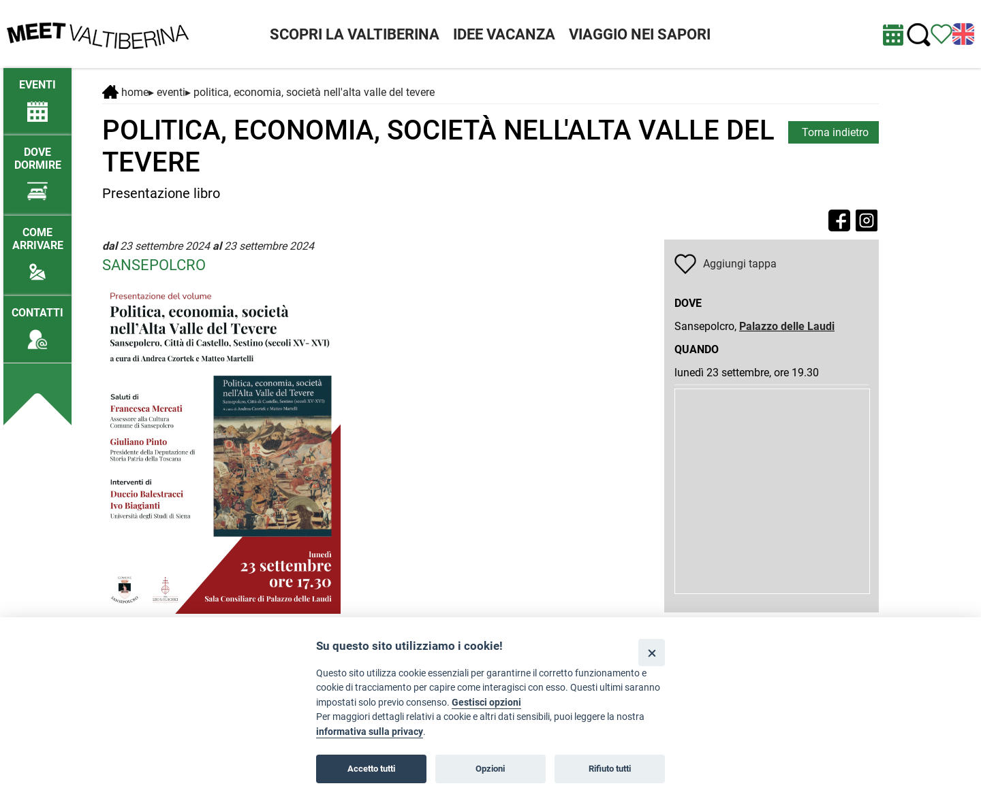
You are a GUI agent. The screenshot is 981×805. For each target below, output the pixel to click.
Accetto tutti (371, 768)
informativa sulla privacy (369, 732)
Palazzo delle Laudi (787, 326)
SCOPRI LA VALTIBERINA (354, 34)
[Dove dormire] (37, 168)
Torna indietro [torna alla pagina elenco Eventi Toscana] (835, 132)
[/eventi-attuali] (37, 94)
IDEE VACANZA (504, 34)
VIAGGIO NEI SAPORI (640, 34)
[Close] (651, 652)
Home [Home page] (125, 92)
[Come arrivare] (37, 248)
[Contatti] (37, 322)
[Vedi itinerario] (941, 33)
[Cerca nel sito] (919, 35)
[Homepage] (98, 33)
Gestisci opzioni (486, 702)
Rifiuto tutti (610, 768)
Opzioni (490, 768)
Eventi (171, 92)
